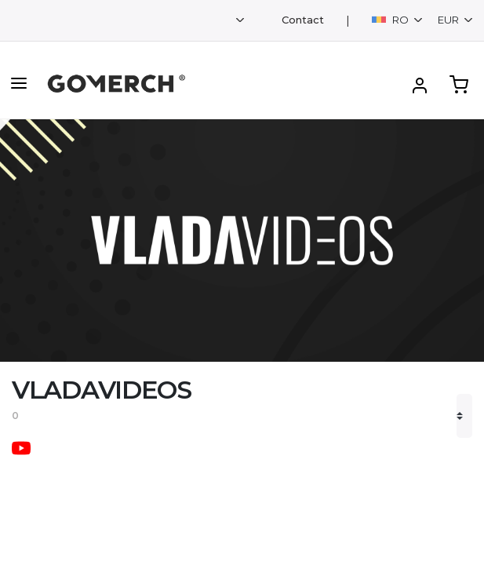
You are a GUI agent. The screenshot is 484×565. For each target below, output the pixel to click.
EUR (449, 19)
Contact (303, 20)
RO (391, 19)
